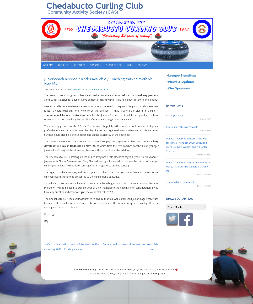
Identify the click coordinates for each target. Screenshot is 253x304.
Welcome (48, 65)
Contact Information (131, 273)
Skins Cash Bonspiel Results (181, 182)
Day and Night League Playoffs (182, 126)
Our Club (63, 65)
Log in (162, 273)
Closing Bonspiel (174, 115)
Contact (142, 65)
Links (129, 65)
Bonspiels (95, 65)
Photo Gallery (114, 65)
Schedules (79, 65)
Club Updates (77, 89)
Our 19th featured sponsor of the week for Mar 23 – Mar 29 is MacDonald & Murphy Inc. (188, 166)
